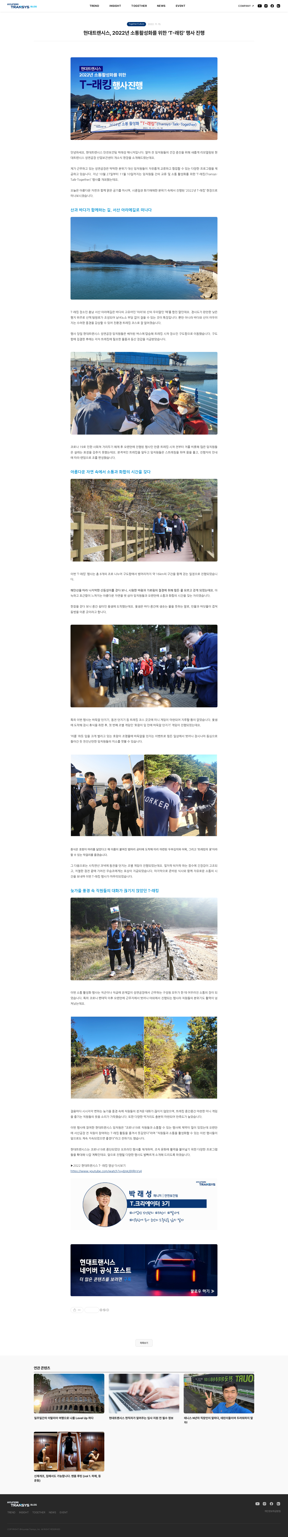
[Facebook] (272, 6)
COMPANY (246, 5)
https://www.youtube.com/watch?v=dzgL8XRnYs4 (106, 1171)
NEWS (161, 6)
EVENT (180, 6)
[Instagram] (266, 6)
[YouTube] (260, 6)
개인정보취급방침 (272, 1511)
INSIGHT (115, 6)
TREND (94, 6)
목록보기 (144, 1343)
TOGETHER (139, 6)
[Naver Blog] (278, 6)
